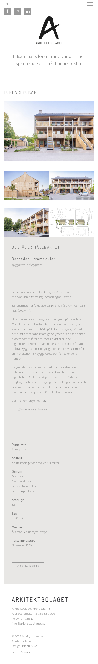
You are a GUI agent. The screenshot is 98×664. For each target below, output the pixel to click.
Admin (25, 652)
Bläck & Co (30, 646)
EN (6, 4)
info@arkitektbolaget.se (28, 623)
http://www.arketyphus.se (29, 409)
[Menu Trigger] (90, 5)
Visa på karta (28, 566)
